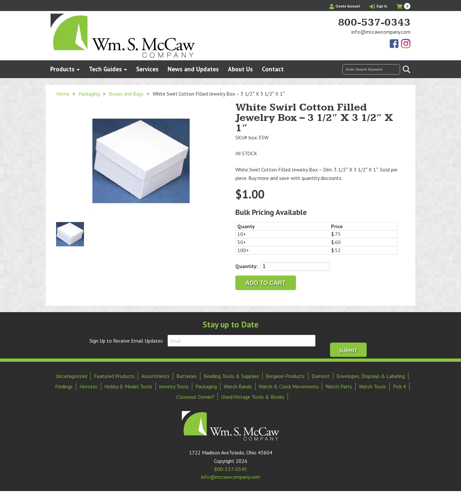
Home (62, 93)
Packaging (89, 93)
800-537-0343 (374, 23)
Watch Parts (338, 386)
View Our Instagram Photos (405, 44)
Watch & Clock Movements (289, 386)
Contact (273, 69)
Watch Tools (372, 386)
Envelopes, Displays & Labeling (371, 376)
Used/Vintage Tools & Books (252, 397)
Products (62, 69)
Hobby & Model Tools (128, 386)
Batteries (186, 376)
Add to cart (266, 283)
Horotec (88, 386)
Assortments (155, 376)
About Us (240, 69)
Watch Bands (238, 386)
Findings (64, 386)
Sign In (378, 6)
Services (147, 69)
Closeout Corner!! (195, 397)
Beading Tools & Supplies (231, 376)
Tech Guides (105, 69)
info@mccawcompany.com (380, 32)
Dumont (321, 376)
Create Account (344, 6)
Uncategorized (71, 376)
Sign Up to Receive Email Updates (126, 340)
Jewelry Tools (174, 386)
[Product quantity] (295, 266)
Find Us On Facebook (394, 44)
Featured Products (114, 376)
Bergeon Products (285, 376)
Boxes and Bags (126, 93)
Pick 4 (399, 386)
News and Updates (193, 69)
